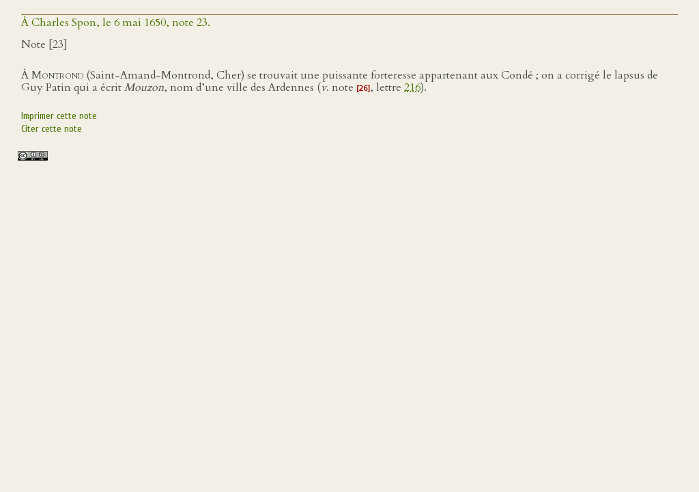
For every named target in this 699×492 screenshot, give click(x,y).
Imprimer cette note (59, 116)
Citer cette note (51, 129)
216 (412, 87)
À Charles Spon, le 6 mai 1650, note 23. (115, 22)
